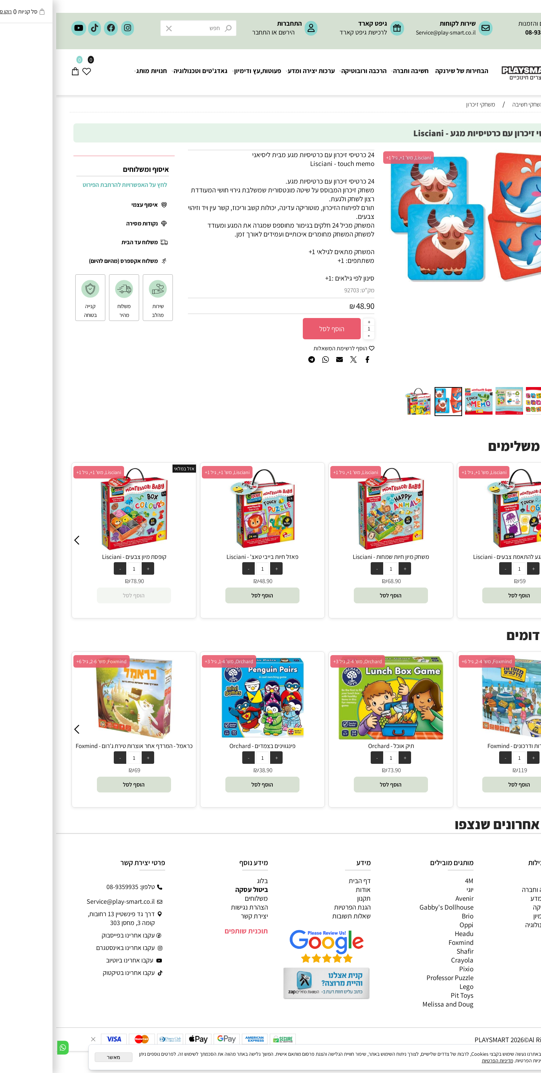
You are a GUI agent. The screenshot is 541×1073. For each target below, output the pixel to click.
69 (210, 770)
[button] (513, 156)
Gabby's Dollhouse (390, 907)
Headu (408, 933)
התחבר (205, 32)
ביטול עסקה (195, 889)
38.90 (338, 770)
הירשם (230, 32)
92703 (295, 290)
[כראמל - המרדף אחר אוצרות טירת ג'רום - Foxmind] (206, 737)
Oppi (410, 924)
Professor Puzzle (393, 977)
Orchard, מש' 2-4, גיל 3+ (430, 661)
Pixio (410, 968)
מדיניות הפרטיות (441, 1060)
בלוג (206, 880)
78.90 (209, 581)
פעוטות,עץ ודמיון (498, 915)
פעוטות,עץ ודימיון (201, 72)
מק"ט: (311, 290)
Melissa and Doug (391, 1004)
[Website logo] (484, 66)
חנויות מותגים (502, 933)
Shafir (408, 951)
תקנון (308, 898)
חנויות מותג (95, 72)
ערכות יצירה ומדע (254, 72)
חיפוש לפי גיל (505, 118)
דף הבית (304, 880)
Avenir (408, 898)
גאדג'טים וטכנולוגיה (143, 72)
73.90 (466, 770)
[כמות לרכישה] (312, 328)
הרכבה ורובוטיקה (307, 72)
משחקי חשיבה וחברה (493, 889)
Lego (410, 986)
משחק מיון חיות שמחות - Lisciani (463, 557)
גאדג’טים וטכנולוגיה (494, 924)
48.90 (309, 305)
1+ (272, 278)
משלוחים (200, 898)
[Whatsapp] (6, 1047)
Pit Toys (406, 995)
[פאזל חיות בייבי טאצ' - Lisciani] (335, 548)
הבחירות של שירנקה (405, 72)
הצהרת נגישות (193, 907)
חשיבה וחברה (354, 72)
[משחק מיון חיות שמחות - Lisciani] (463, 548)
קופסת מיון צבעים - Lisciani (206, 557)
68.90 (466, 581)
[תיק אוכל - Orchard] (463, 737)
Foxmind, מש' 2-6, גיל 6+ (174, 661)
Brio (411, 915)
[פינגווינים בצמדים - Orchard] (335, 737)
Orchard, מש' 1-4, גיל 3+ (301, 661)
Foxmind (404, 942)
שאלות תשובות (295, 915)
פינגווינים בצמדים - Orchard (335, 746)
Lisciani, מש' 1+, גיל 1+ (352, 157)
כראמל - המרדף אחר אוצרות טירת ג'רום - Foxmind (206, 746)
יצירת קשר (198, 915)
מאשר (57, 1057)
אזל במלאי (256, 468)
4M (413, 880)
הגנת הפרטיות (296, 907)
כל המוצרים (505, 880)
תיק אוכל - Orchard (463, 746)
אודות (307, 889)
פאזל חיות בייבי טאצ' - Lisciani (335, 557)
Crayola (406, 959)
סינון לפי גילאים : (297, 278)
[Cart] (19, 72)
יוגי (413, 889)
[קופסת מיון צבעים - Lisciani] (206, 548)
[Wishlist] (31, 72)
